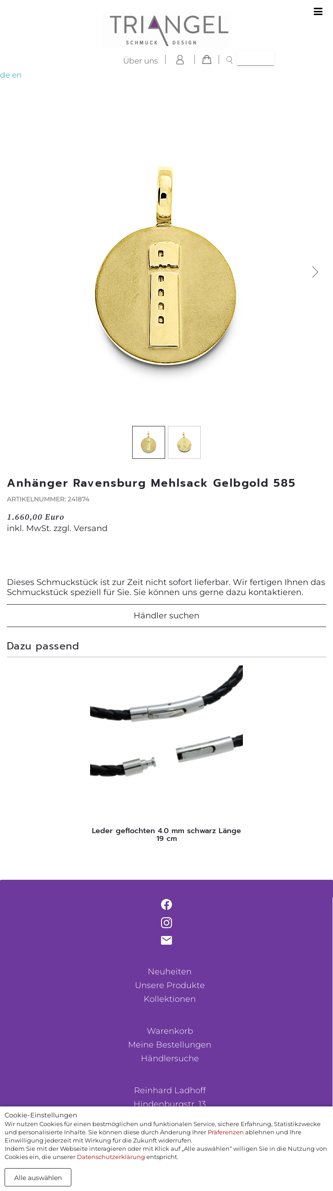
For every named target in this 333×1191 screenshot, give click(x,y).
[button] (315, 272)
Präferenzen (226, 1132)
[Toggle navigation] (318, 12)
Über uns (140, 60)
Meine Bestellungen (169, 1045)
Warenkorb (170, 1031)
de (5, 75)
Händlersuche (170, 1058)
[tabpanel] (166, 756)
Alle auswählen (38, 1178)
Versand (90, 528)
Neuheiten (170, 972)
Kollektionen (170, 999)
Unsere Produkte (170, 985)
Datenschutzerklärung (111, 1156)
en (16, 75)
